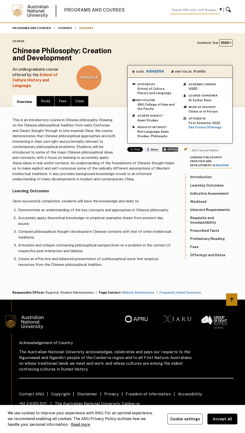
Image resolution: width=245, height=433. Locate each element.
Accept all (222, 419)
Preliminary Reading (207, 239)
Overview (24, 102)
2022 (226, 43)
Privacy (111, 394)
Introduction (201, 177)
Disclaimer (87, 394)
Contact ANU (31, 394)
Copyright (60, 394)
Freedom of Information (148, 394)
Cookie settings (185, 419)
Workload (198, 202)
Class (79, 101)
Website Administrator (138, 292)
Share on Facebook (152, 149)
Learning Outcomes (207, 185)
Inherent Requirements (210, 210)
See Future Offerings (205, 127)
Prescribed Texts (204, 231)
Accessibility (190, 394)
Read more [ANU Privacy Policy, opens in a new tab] (80, 424)
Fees (63, 101)
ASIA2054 (86, 28)
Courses (65, 28)
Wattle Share (170, 149)
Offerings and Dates (207, 255)
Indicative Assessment (209, 193)
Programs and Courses (94, 9)
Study (45, 101)
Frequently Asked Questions (180, 292)
